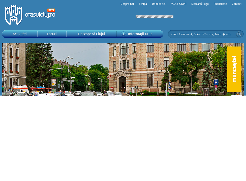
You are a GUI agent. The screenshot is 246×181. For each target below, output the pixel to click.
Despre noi (127, 4)
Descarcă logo (200, 4)
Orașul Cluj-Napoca (32, 15)
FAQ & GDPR (178, 4)
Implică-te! (159, 4)
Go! (239, 34)
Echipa (143, 4)
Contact (236, 4)
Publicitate (220, 4)
